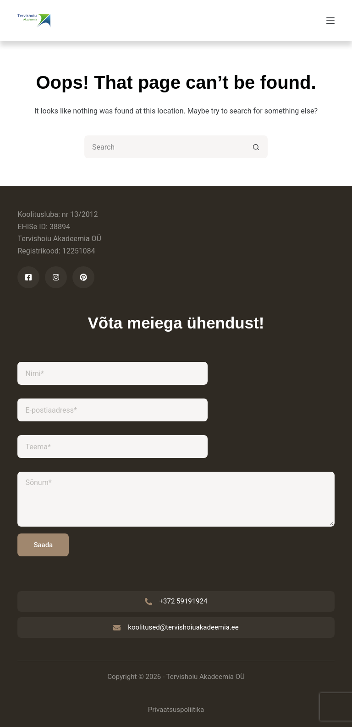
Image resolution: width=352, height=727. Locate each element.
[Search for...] (164, 146)
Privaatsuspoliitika (176, 709)
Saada (43, 545)
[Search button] (256, 146)
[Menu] (330, 20)
